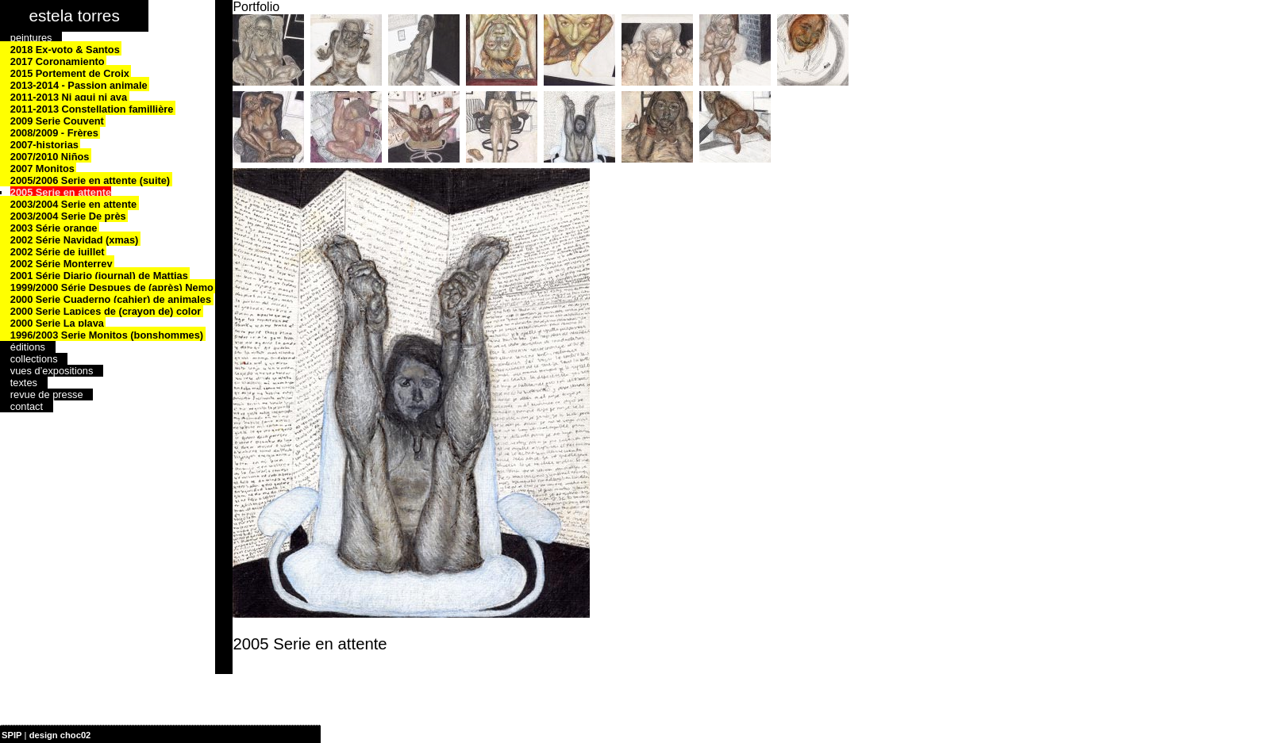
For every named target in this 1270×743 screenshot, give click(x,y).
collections (34, 359)
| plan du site (120, 735)
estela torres (74, 15)
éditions (27, 347)
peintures (31, 38)
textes (23, 383)
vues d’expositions (52, 371)
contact (26, 406)
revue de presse (46, 394)
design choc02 (60, 735)
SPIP (12, 735)
